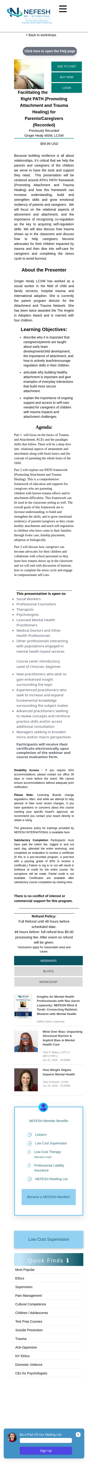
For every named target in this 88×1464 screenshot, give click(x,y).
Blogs (48, 971)
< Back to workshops (41, 35)
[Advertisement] (35, 1398)
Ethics (19, 1278)
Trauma (21, 1339)
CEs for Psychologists (31, 1373)
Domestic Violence (28, 1364)
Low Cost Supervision (48, 1239)
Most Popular (24, 1270)
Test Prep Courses (28, 1321)
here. (69, 882)
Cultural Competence (30, 1304)
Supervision (23, 1287)
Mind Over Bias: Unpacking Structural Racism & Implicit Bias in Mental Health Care (62, 1038)
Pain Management (28, 1295)
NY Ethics (22, 1356)
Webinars (48, 960)
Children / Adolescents (31, 1313)
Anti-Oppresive (26, 1347)
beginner (53, 666)
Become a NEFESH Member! (48, 1197)
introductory (49, 661)
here (67, 832)
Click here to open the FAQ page (50, 51)
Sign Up (46, 1451)
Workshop (48, 982)
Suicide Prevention (29, 1330)
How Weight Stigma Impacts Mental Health (59, 1072)
